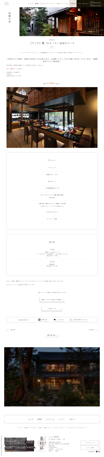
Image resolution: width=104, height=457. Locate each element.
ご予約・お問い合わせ (83, 3)
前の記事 (12, 329)
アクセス (33, 427)
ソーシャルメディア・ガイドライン (76, 427)
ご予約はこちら (51, 308)
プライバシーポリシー (59, 427)
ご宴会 (40, 427)
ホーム (20, 427)
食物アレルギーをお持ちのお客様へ (51, 299)
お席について (47, 427)
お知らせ (26, 427)
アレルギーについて (90, 442)
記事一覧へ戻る (51, 335)
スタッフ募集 (90, 447)
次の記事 (91, 329)
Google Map (51, 445)
